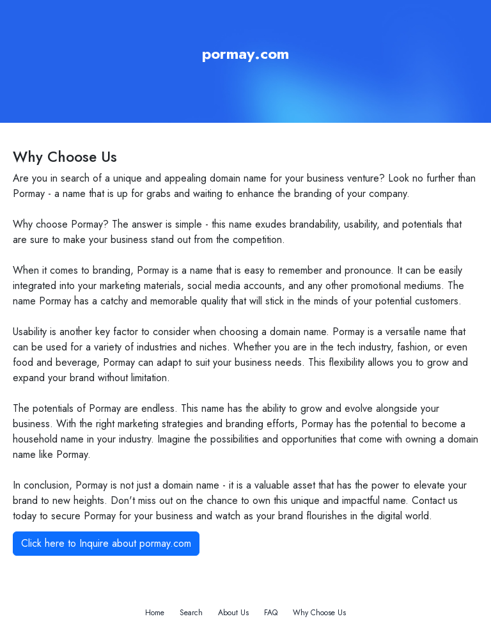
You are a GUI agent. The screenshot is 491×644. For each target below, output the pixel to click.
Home (154, 612)
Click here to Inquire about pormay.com (106, 543)
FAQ (270, 612)
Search (191, 612)
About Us (233, 612)
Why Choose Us (319, 612)
